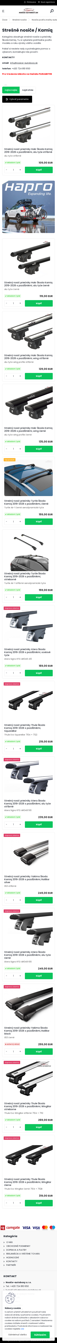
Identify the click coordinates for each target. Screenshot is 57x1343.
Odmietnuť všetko (17, 1334)
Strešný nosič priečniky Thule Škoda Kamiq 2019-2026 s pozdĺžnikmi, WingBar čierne (27, 1182)
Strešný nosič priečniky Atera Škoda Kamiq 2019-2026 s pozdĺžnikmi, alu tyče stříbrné (27, 803)
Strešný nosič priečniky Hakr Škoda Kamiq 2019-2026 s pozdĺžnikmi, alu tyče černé (28, 284)
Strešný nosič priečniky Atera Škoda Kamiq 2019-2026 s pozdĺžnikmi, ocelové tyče (27, 652)
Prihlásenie (31, 2)
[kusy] (13, 170)
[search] (52, 11)
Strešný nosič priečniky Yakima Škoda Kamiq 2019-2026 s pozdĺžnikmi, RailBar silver (26, 879)
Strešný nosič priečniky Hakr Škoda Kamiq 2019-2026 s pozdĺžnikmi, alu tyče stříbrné (28, 151)
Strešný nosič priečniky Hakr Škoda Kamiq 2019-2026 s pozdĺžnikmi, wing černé (28, 430)
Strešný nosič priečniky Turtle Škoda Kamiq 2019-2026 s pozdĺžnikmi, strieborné (25, 576)
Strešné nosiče (19, 19)
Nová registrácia (48, 2)
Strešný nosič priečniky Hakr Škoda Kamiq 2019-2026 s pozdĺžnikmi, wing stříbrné (28, 357)
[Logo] (28, 11)
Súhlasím (40, 1335)
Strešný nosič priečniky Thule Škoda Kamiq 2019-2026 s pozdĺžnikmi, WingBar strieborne (27, 1106)
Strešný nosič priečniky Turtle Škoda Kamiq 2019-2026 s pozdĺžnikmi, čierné (26, 502)
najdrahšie (27, 90)
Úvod (4, 19)
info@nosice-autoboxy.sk (24, 62)
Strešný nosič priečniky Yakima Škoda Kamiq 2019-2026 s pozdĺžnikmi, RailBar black (26, 1030)
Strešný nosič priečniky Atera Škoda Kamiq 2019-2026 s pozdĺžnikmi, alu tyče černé (27, 955)
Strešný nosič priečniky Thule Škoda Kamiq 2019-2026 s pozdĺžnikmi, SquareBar (24, 728)
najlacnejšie (11, 90)
